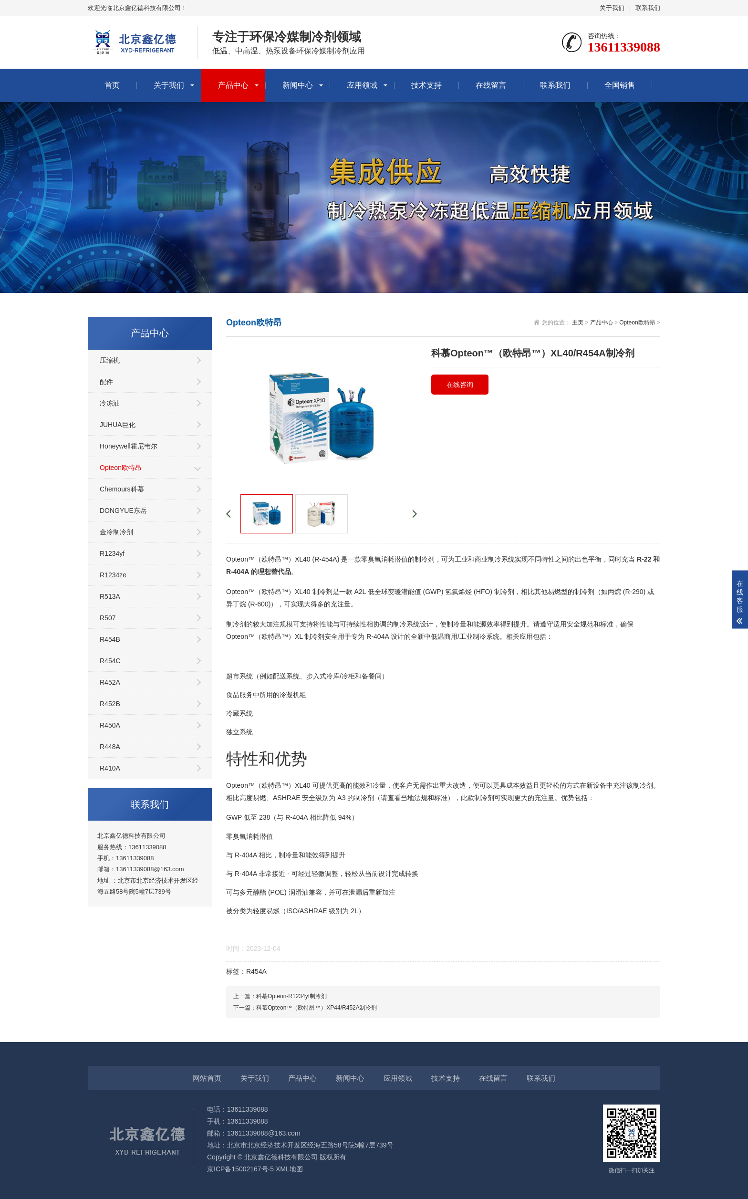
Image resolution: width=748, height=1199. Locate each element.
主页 (577, 322)
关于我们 (612, 7)
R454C (110, 661)
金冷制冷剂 (116, 532)
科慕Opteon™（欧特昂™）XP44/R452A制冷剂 (316, 1007)
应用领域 (362, 85)
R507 (107, 618)
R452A (110, 682)
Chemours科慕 (122, 489)
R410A (110, 768)
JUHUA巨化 (117, 424)
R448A (110, 747)
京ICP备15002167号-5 (240, 1169)
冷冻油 (110, 403)
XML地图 (289, 1169)
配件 (106, 382)
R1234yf (112, 553)
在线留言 (491, 85)
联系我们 (647, 7)
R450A (110, 725)
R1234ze (113, 575)
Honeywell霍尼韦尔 (128, 446)
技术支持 (426, 85)
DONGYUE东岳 (123, 510)
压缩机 (110, 360)
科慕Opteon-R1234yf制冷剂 (291, 996)
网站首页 (207, 1078)
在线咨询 (460, 384)
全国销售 (619, 85)
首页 (112, 85)
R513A (110, 596)
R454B (110, 639)
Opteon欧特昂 (121, 467)
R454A (256, 971)
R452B (110, 704)
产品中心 (233, 85)
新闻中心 (297, 85)
